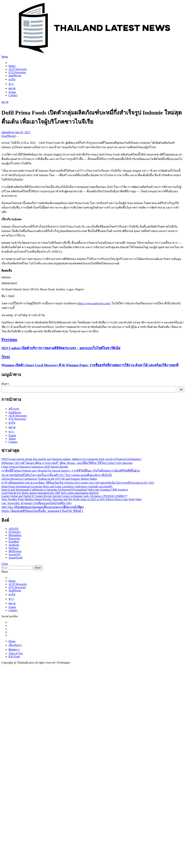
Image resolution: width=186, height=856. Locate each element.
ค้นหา (5, 383)
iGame (12, 92)
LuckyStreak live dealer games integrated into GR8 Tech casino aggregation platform (50, 492)
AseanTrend (15, 557)
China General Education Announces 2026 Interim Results (34, 466)
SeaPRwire (15, 75)
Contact (13, 95)
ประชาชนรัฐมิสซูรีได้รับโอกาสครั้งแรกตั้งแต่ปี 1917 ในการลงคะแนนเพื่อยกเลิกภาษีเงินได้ (56, 475)
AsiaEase (14, 544)
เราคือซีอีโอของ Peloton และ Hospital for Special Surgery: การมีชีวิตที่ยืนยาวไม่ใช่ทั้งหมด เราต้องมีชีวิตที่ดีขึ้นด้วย (70, 470)
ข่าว (11, 83)
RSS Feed (14, 656)
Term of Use (16, 653)
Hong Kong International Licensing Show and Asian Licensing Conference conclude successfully (57, 486)
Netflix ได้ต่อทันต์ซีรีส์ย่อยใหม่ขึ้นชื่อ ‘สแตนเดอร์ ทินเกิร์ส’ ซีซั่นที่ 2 (42, 510)
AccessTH (14, 554)
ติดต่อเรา (14, 649)
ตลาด (12, 88)
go (181, 389)
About (12, 438)
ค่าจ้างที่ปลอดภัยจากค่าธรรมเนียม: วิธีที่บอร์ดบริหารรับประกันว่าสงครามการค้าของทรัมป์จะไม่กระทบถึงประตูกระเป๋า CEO (77, 482)
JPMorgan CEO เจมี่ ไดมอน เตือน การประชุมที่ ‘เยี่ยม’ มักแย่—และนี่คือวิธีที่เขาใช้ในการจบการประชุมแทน (66, 462)
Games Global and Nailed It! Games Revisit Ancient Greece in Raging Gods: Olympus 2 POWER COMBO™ (64, 496)
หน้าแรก (14, 408)
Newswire (14, 538)
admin (5, 132)
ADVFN (13, 528)
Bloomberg (15, 535)
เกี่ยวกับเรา (15, 645)
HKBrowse (15, 551)
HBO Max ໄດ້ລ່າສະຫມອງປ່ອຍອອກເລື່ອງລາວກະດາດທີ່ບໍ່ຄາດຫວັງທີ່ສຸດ (42, 507)
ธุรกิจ (12, 79)
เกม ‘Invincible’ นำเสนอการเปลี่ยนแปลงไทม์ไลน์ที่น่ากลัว (36, 503)
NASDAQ (14, 531)
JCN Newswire (17, 72)
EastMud (14, 541)
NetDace (14, 547)
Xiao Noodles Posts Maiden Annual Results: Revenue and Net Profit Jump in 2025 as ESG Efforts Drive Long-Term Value (71, 499)
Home (12, 65)
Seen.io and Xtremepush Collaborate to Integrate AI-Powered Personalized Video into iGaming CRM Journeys (64, 489)
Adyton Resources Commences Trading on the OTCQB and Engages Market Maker (49, 478)
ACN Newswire (18, 69)
